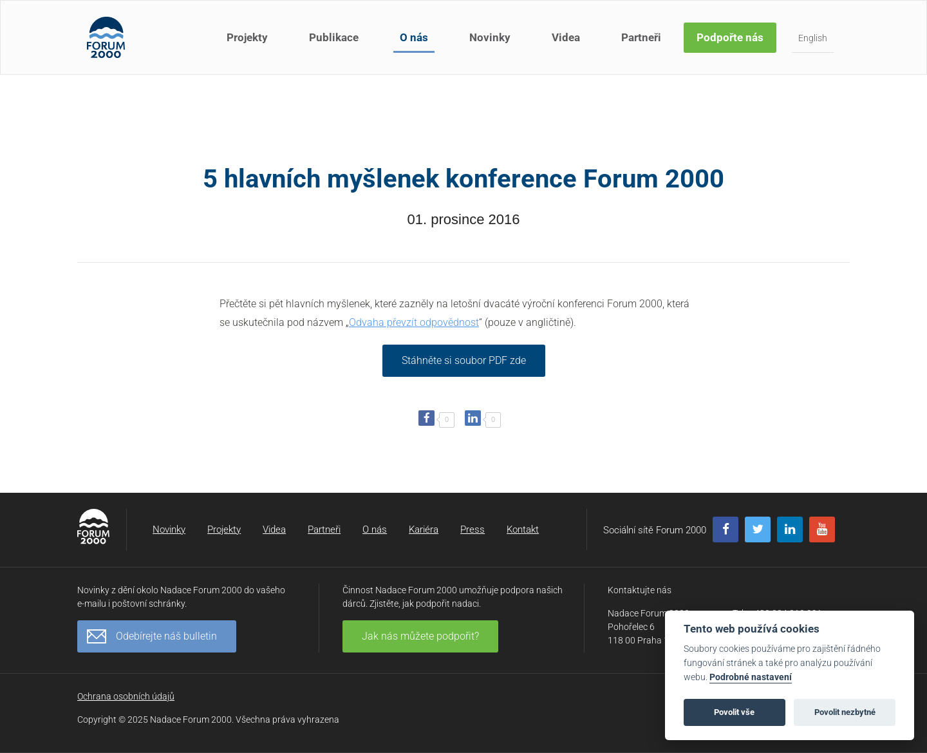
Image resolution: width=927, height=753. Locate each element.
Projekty (247, 37)
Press (472, 529)
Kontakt (523, 529)
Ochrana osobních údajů (125, 696)
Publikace (334, 37)
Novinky (489, 37)
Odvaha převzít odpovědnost (414, 322)
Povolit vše (734, 712)
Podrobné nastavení (750, 677)
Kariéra (423, 529)
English (812, 38)
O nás (414, 37)
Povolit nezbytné (845, 712)
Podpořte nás (730, 37)
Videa (566, 37)
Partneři (641, 37)
